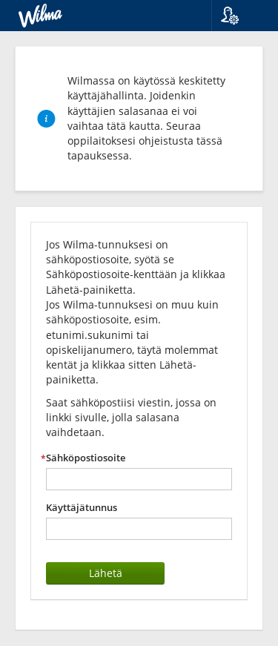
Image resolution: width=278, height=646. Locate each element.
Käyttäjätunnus (81, 507)
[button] (239, 15)
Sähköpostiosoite (85, 458)
